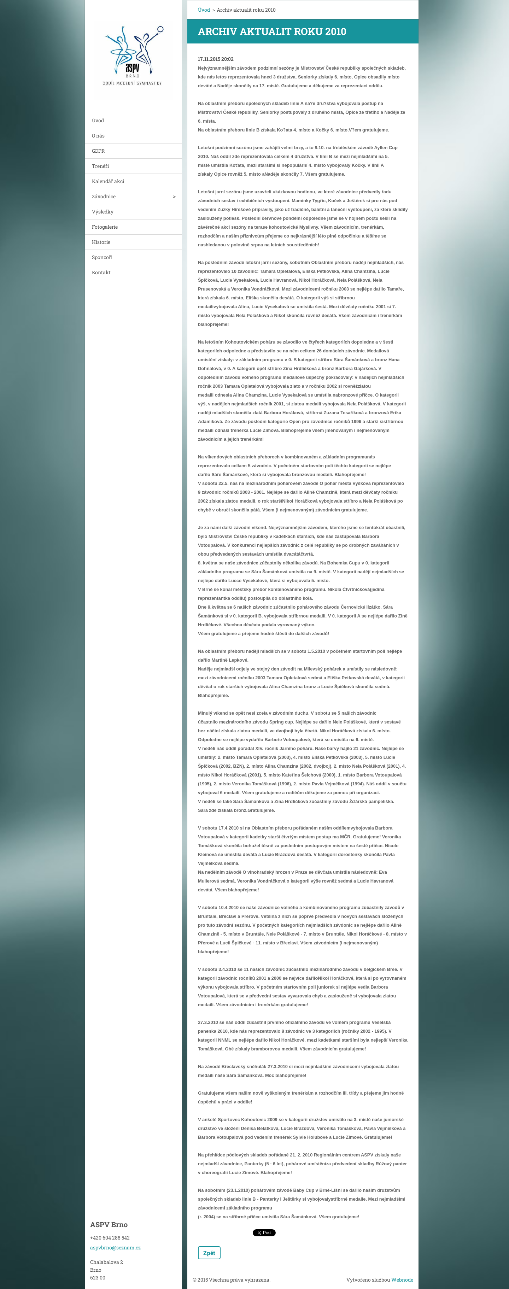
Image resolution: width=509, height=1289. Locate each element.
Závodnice (104, 196)
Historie (101, 242)
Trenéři (100, 166)
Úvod (98, 120)
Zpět (209, 1252)
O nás (98, 135)
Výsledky (102, 211)
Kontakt (101, 272)
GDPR (98, 150)
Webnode (402, 1279)
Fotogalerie (105, 226)
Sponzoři (102, 257)
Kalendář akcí (108, 181)
